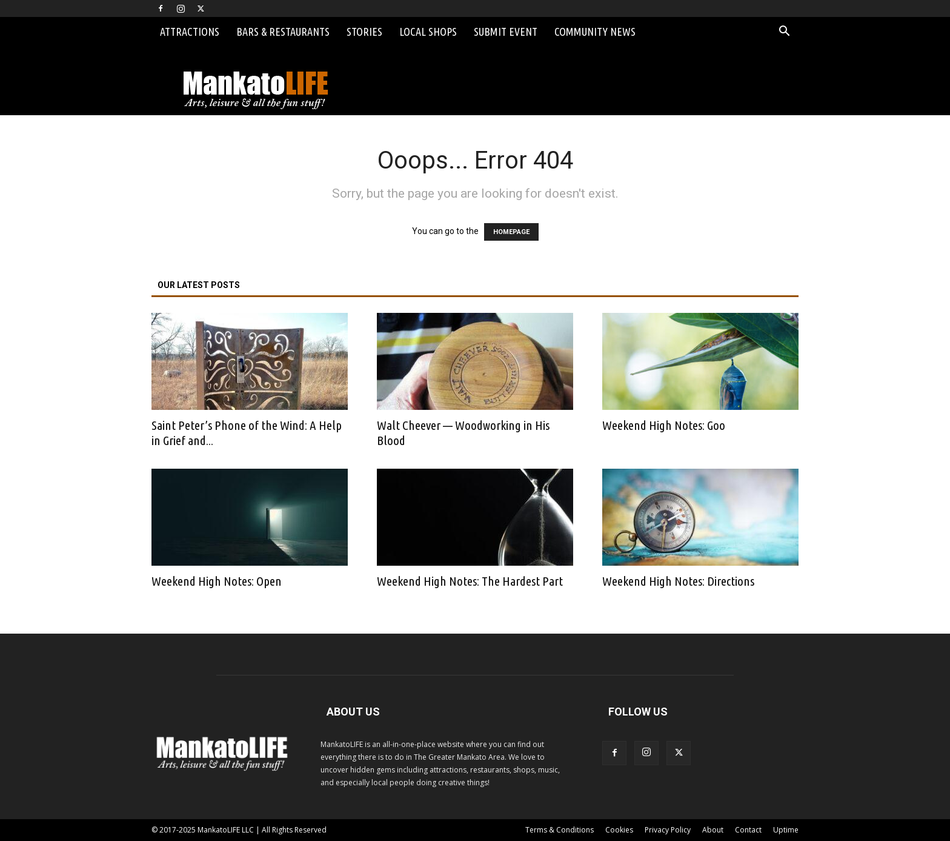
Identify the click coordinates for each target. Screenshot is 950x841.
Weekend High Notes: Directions (678, 581)
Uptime (786, 830)
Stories (364, 31)
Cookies (619, 830)
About (712, 830)
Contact (748, 830)
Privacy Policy (668, 830)
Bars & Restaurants (283, 31)
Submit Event (505, 31)
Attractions (189, 31)
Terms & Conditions (559, 830)
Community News (595, 31)
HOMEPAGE (511, 232)
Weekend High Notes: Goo (663, 425)
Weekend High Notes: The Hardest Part (470, 581)
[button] (784, 32)
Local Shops (428, 31)
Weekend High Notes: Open (216, 581)
